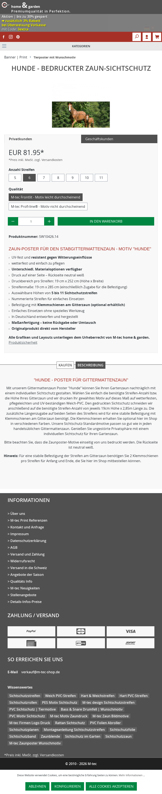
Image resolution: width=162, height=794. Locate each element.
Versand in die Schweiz (28, 567)
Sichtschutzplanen (24, 729)
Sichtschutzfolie (122, 729)
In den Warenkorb (106, 221)
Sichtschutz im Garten (82, 736)
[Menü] (81, 46)
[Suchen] (136, 37)
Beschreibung (90, 365)
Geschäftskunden (99, 139)
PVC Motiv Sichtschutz (27, 716)
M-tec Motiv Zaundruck (68, 716)
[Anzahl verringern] (13, 221)
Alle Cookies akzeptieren (111, 786)
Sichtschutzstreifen (24, 695)
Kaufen (65, 365)
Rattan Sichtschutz (70, 723)
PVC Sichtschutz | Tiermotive (32, 709)
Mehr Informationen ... (132, 775)
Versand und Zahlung (27, 554)
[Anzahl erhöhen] (49, 221)
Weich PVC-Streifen (60, 695)
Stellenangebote (23, 595)
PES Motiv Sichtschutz (59, 702)
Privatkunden (20, 139)
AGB (14, 547)
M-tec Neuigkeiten (25, 588)
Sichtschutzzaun (118, 736)
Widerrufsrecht (22, 561)
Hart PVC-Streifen (134, 695)
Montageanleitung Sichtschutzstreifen (74, 729)
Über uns (17, 513)
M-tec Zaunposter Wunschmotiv (35, 743)
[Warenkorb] (157, 37)
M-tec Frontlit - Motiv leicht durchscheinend (45, 197)
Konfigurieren (67, 786)
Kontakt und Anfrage (27, 527)
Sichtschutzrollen (23, 702)
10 (87, 177)
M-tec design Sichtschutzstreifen (108, 702)
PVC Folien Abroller (105, 723)
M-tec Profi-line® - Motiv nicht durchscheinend (48, 206)
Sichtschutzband (22, 736)
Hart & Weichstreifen (97, 695)
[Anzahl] (31, 221)
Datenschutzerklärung (28, 540)
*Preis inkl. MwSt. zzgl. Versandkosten (36, 160)
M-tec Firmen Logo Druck (29, 723)
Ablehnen (37, 786)
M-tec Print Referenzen (28, 520)
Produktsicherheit (23, 342)
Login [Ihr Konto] (147, 37)
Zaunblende (50, 736)
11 (101, 177)
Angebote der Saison (27, 574)
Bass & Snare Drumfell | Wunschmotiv (92, 709)
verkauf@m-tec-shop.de (40, 672)
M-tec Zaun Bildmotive (111, 716)
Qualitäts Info (21, 581)
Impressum (19, 534)
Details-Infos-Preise (26, 601)
